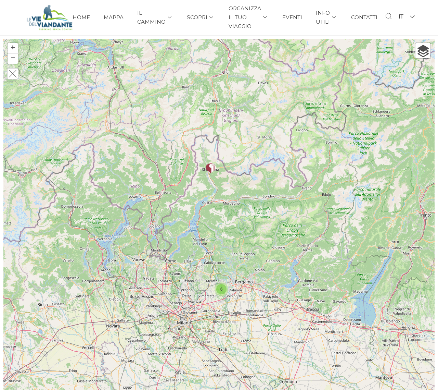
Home (81, 17)
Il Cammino (155, 17)
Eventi (292, 17)
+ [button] (13, 48)
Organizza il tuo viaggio (249, 17)
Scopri (201, 17)
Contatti (364, 17)
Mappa (114, 17)
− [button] (13, 58)
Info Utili (326, 17)
